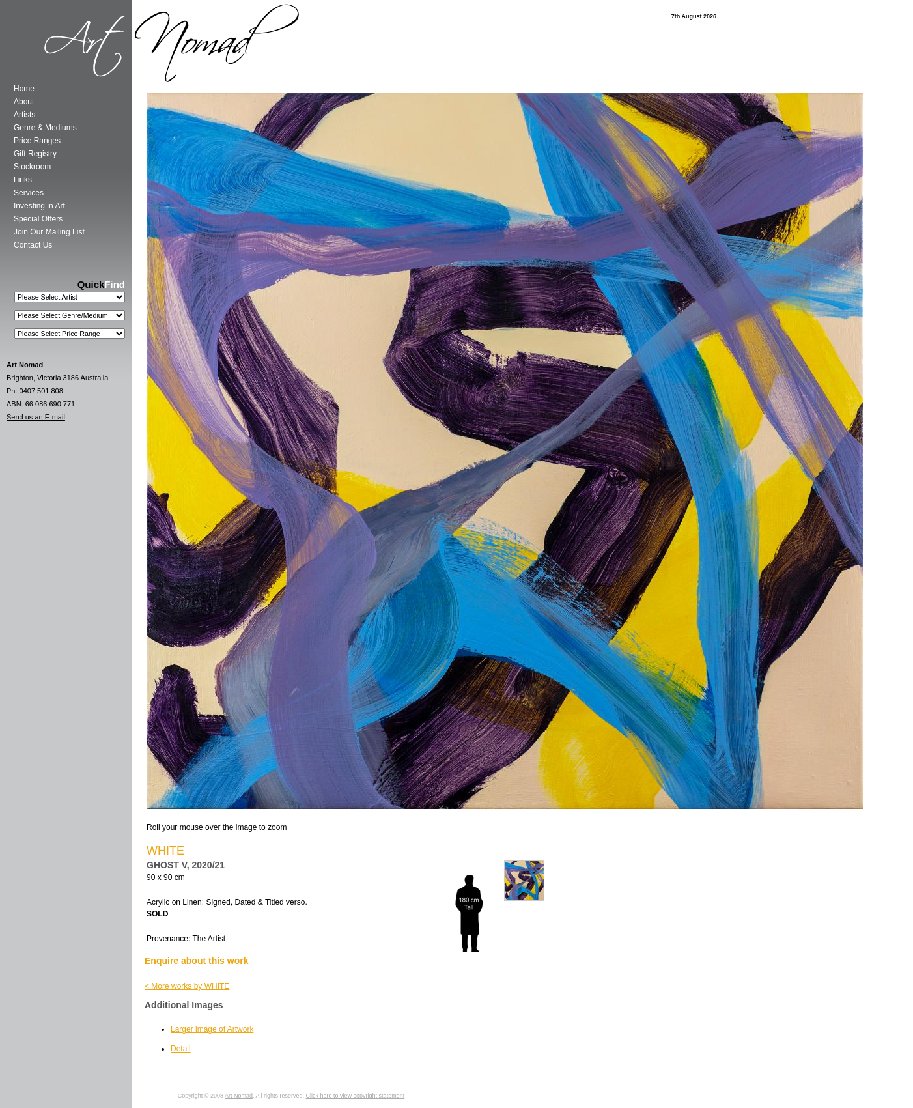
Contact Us (33, 244)
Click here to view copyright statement (355, 1095)
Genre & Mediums (45, 127)
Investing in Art (39, 205)
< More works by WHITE (187, 986)
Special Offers (38, 218)
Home (24, 88)
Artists (24, 114)
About (24, 101)
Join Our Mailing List (49, 231)
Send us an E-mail (36, 417)
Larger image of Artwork (212, 1029)
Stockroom (32, 166)
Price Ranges (37, 140)
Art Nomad (239, 1095)
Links (23, 179)
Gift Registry (35, 153)
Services (29, 192)
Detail (181, 1048)
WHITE (165, 850)
